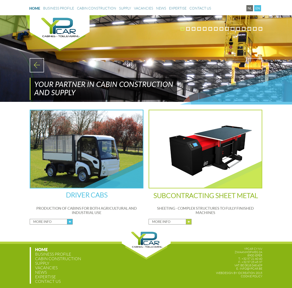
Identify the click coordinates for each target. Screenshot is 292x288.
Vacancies (143, 10)
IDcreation (235, 273)
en (257, 8)
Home (34, 10)
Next (255, 65)
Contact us (200, 10)
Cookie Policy (251, 276)
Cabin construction (96, 10)
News (161, 10)
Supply (125, 10)
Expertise (178, 10)
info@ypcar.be (251, 268)
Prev (37, 65)
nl (250, 8)
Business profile (58, 10)
